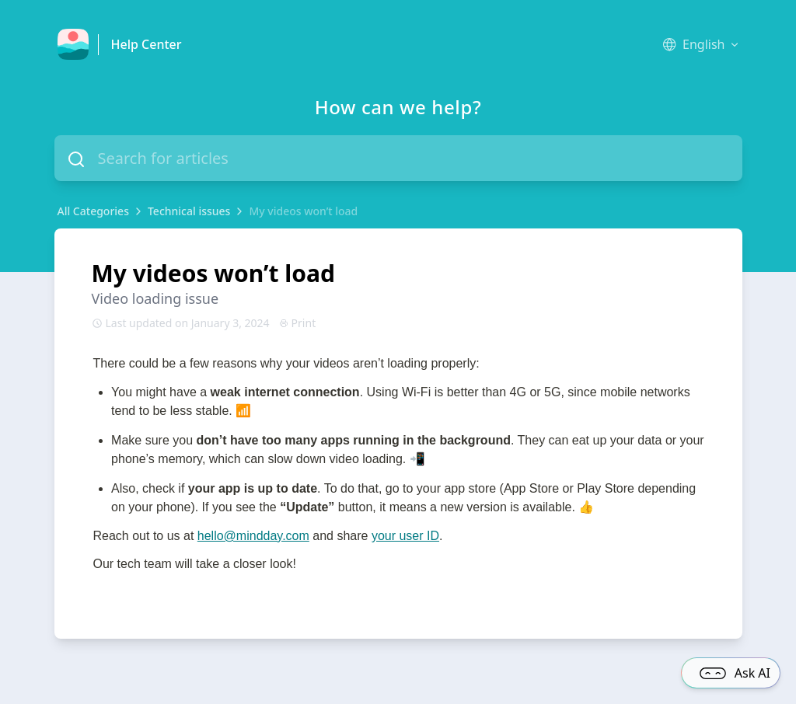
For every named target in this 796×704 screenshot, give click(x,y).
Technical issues (189, 211)
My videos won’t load (303, 211)
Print (297, 322)
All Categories (93, 211)
